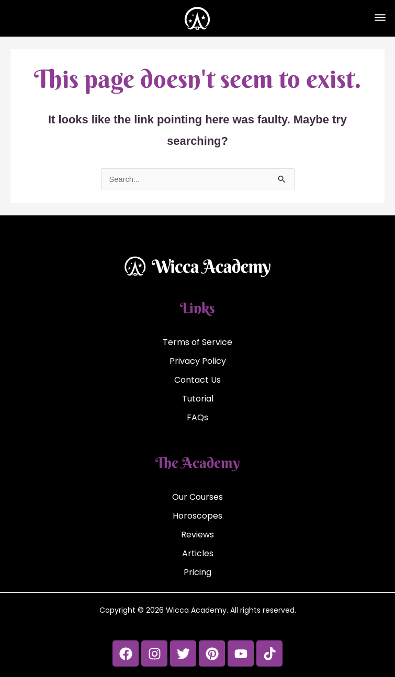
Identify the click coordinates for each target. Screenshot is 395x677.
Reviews (197, 535)
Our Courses (197, 497)
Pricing (197, 572)
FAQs (197, 417)
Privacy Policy (198, 361)
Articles (197, 553)
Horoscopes (197, 516)
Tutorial (197, 399)
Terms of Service (197, 342)
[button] (380, 18)
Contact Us (197, 380)
